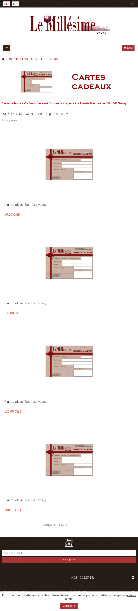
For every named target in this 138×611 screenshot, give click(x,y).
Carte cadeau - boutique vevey (25, 204)
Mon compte (82, 577)
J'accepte (69, 606)
